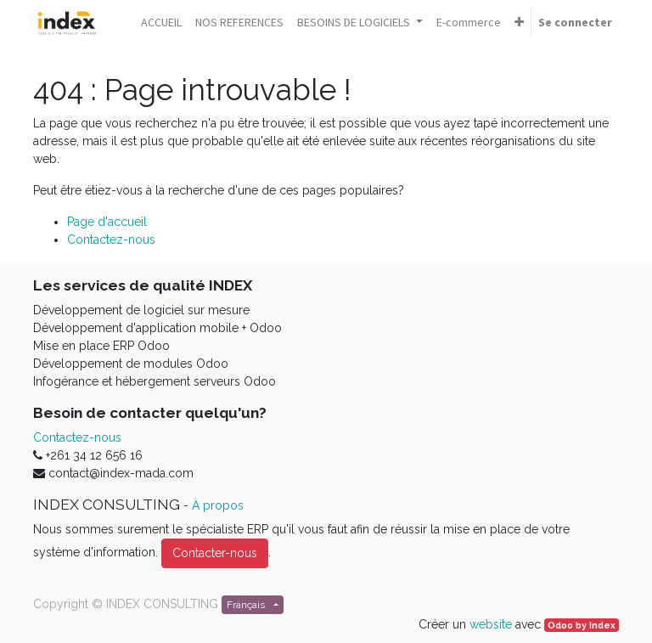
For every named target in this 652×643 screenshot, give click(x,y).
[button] (519, 22)
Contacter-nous (214, 553)
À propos (218, 505)
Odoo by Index (581, 625)
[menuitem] (161, 22)
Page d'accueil (107, 221)
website (490, 624)
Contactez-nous (111, 239)
